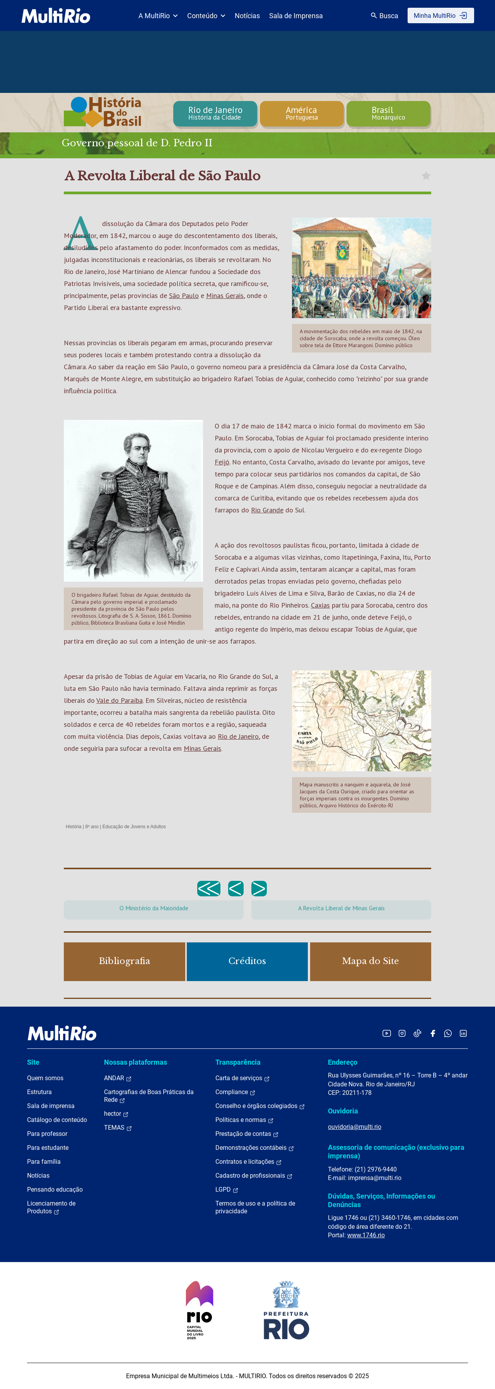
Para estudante (47, 1147)
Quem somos (45, 1078)
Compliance (235, 1092)
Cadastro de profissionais (254, 1176)
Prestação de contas (247, 1134)
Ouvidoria (343, 1111)
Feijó (222, 461)
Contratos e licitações (248, 1162)
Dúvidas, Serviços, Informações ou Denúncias (381, 1200)
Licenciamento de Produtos (51, 1207)
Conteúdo (206, 16)
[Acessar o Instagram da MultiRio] (402, 1033)
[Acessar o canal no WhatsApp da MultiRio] (448, 1033)
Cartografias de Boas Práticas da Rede (149, 1096)
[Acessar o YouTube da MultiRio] (386, 1033)
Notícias (247, 16)
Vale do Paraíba (119, 700)
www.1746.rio (366, 1235)
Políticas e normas (244, 1120)
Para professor (47, 1133)
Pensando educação (55, 1189)
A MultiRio (158, 16)
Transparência (238, 1062)
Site (33, 1062)
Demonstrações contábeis (254, 1148)
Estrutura (39, 1092)
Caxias (320, 605)
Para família (44, 1161)
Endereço (342, 1062)
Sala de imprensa (51, 1106)
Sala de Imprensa (296, 16)
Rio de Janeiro (238, 736)
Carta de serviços (242, 1078)
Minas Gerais (225, 295)
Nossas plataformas (135, 1062)
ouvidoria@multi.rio (354, 1126)
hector (116, 1114)
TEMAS (118, 1128)
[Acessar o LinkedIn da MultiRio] (463, 1033)
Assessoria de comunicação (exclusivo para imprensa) (396, 1151)
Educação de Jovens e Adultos (134, 826)
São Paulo (184, 295)
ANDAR (118, 1078)
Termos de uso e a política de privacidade (255, 1207)
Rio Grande (267, 509)
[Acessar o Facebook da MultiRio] (432, 1033)
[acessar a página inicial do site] (56, 15)
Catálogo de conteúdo (57, 1120)
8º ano (91, 826)
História (74, 826)
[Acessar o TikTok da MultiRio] (417, 1033)
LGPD (227, 1190)
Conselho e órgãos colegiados (260, 1106)
